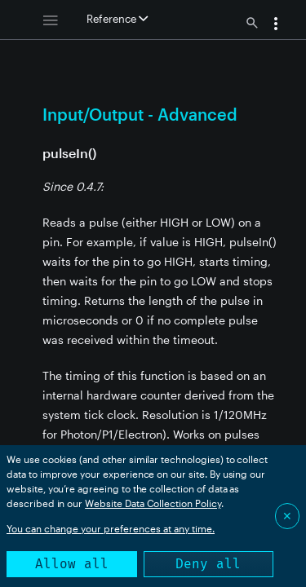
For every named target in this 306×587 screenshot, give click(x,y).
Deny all (208, 564)
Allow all (72, 564)
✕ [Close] (287, 515)
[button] (276, 25)
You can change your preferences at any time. (111, 528)
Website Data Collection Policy (153, 503)
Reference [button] (117, 18)
